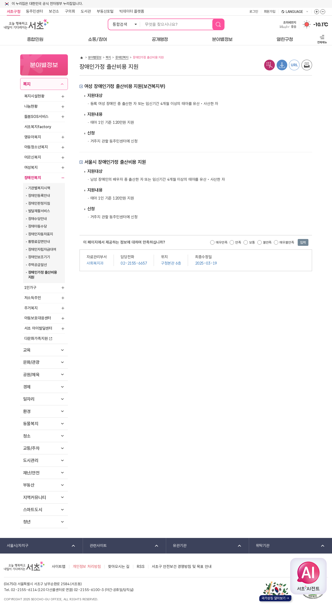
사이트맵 (58, 566)
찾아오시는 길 (118, 566)
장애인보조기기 (39, 257)
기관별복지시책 (39, 188)
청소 (27, 436)
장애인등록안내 (39, 195)
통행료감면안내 (39, 241)
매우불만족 (286, 242)
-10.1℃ (320, 24)
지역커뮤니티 (34, 497)
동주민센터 (33, 11)
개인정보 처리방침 (87, 566)
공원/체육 (31, 374)
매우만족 (221, 242)
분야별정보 (94, 57)
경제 (27, 386)
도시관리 (30, 460)
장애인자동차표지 (40, 234)
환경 (27, 411)
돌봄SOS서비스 (36, 116)
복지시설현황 (34, 96)
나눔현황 (31, 106)
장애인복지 (32, 177)
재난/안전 (31, 472)
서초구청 (13, 11)
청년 (27, 521)
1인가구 (30, 287)
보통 (252, 242)
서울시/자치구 (38, 545)
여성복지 (31, 167)
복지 (27, 83)
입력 (303, 242)
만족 (238, 242)
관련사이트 (121, 545)
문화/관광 (31, 362)
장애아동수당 (37, 226)
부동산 (29, 485)
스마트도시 (32, 509)
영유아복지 (32, 137)
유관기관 (204, 545)
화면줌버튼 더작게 (322, 11)
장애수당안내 (37, 219)
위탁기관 (287, 545)
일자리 (29, 399)
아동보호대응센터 (37, 318)
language (294, 12)
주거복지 (31, 308)
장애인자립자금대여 (42, 249)
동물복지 (30, 423)
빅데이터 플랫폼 (131, 11)
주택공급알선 (37, 265)
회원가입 (269, 11)
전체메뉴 (321, 38)
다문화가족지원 (36, 338)
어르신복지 (32, 157)
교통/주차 (31, 448)
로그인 (253, 11)
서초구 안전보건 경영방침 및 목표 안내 (182, 566)
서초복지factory (37, 126)
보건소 (54, 11)
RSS (140, 566)
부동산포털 (105, 11)
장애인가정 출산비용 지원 (42, 274)
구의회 (70, 11)
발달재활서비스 (39, 211)
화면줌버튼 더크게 (316, 11)
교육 (27, 350)
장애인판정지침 (39, 203)
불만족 (267, 242)
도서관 (86, 11)
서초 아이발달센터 (38, 328)
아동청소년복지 (36, 147)
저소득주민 (32, 298)
